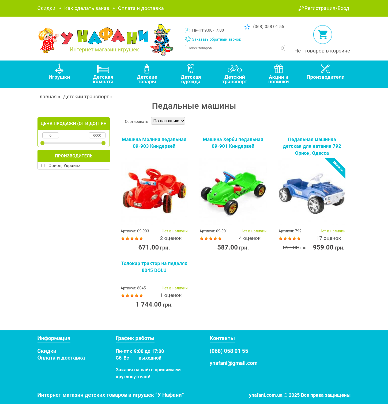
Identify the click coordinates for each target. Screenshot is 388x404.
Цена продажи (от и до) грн (74, 123)
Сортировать (136, 121)
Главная (47, 96)
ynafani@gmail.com (234, 363)
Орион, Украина (64, 165)
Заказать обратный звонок (216, 39)
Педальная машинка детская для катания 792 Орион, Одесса (312, 146)
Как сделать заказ (86, 8)
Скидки (46, 8)
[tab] (59, 74)
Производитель (73, 155)
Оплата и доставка (141, 8)
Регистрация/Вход (326, 8)
